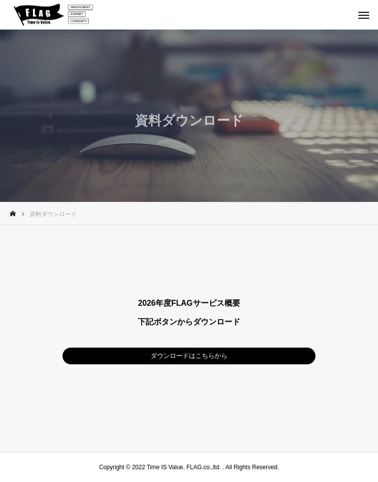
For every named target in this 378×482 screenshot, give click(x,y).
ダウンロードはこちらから (189, 355)
